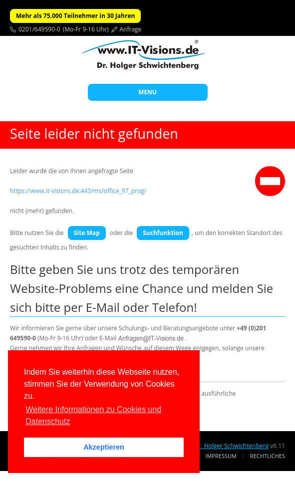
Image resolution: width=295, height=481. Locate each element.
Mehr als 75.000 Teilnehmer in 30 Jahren (75, 15)
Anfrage (131, 29)
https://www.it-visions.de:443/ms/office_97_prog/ (78, 191)
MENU (147, 92)
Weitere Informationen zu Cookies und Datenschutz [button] (93, 415)
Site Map (87, 233)
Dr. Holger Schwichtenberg (231, 446)
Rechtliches (267, 456)
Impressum (220, 456)
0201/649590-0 (39, 29)
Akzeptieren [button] (103, 447)
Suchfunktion (163, 233)
